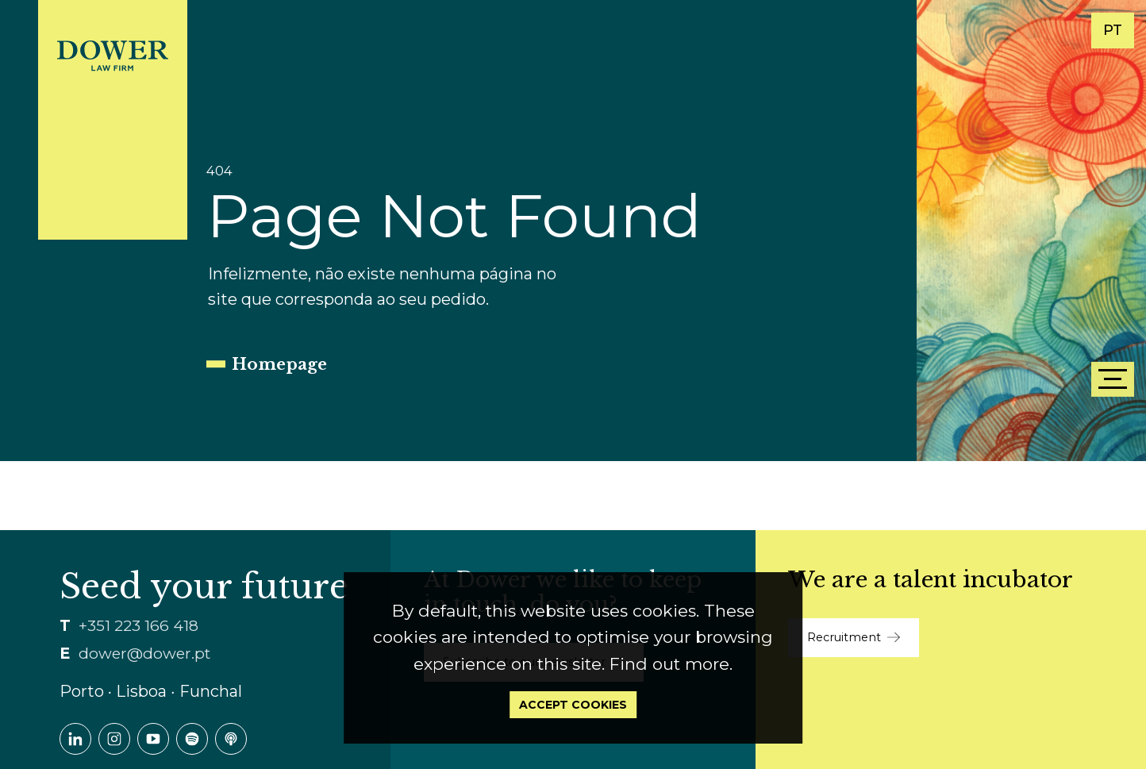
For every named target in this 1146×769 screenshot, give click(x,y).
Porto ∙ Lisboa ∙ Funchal (151, 691)
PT (1112, 30)
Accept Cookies (573, 705)
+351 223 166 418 (138, 626)
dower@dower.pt (144, 653)
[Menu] (1112, 379)
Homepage (279, 364)
